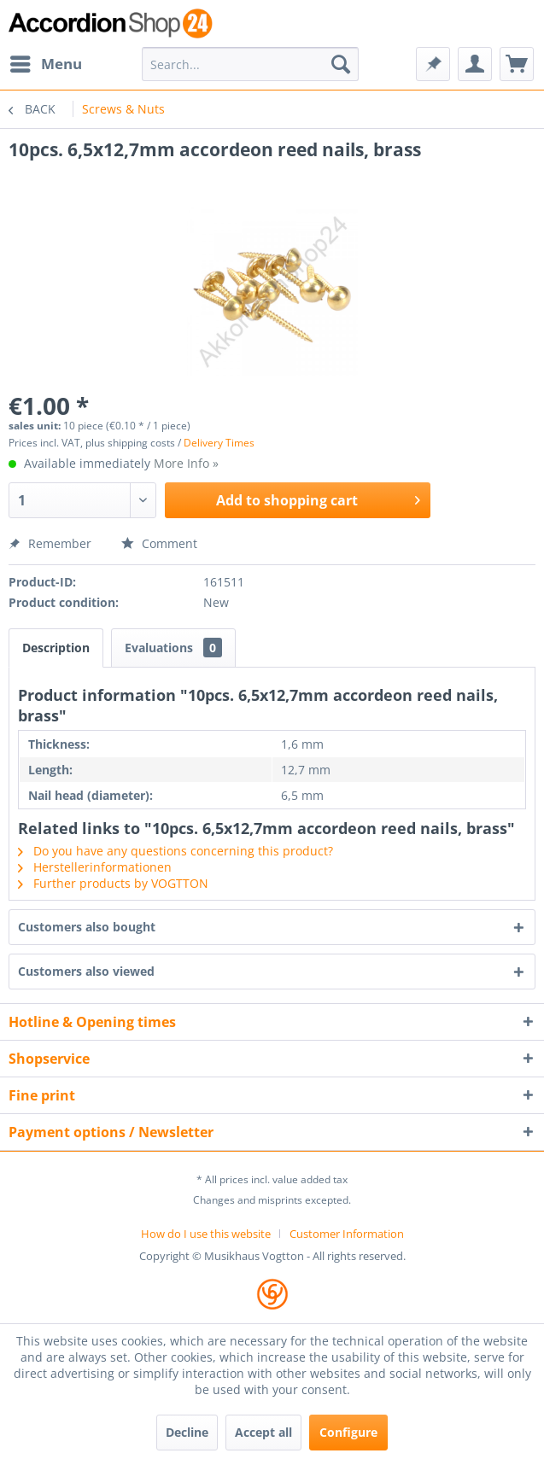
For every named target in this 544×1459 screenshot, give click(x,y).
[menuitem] (45, 64)
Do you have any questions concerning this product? (175, 851)
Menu (46, 61)
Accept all (263, 1432)
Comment (159, 543)
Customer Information (347, 1233)
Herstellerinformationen (95, 867)
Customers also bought (86, 927)
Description (56, 647)
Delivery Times (219, 442)
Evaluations (173, 647)
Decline (187, 1432)
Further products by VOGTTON (113, 883)
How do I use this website (206, 1233)
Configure (348, 1432)
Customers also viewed (86, 971)
